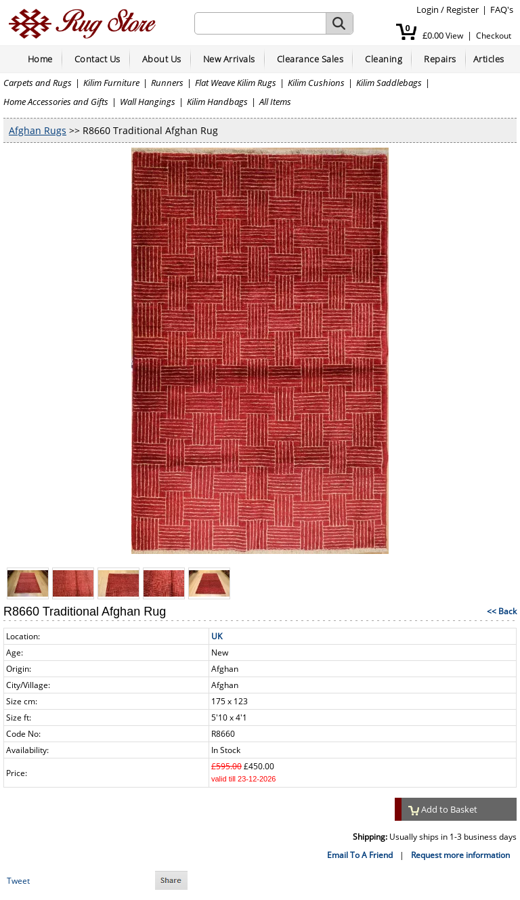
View (454, 35)
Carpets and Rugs (37, 83)
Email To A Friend (360, 855)
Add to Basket (442, 809)
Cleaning (383, 59)
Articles (488, 59)
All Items (275, 101)
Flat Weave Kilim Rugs (235, 83)
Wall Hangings (147, 101)
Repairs (440, 59)
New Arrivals (229, 59)
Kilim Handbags (217, 101)
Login (427, 9)
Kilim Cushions (316, 83)
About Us (161, 59)
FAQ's (501, 9)
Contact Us (97, 59)
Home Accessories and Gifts (55, 101)
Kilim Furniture (111, 83)
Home (40, 59)
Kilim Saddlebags (389, 83)
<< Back (502, 611)
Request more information (460, 855)
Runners (167, 83)
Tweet (18, 880)
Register (462, 9)
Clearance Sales (310, 59)
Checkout (493, 35)
